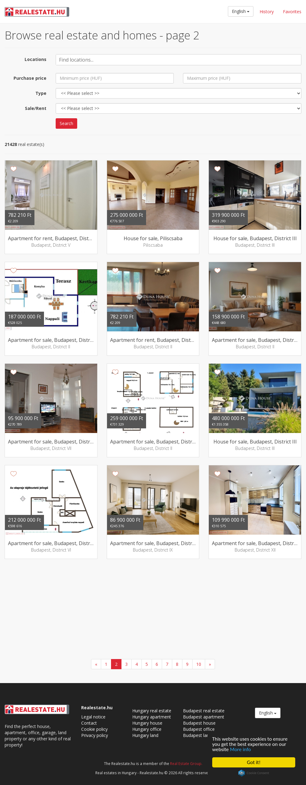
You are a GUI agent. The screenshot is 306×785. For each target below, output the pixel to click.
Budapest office (199, 729)
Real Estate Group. (186, 763)
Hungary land (145, 735)
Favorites (292, 11)
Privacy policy (94, 735)
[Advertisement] (153, 610)
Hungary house (147, 723)
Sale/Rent (35, 108)
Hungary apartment (151, 717)
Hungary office (146, 729)
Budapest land (197, 735)
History (267, 11)
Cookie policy (94, 729)
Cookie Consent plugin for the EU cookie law (253, 773)
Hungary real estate (151, 711)
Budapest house (199, 723)
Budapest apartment (203, 717)
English (240, 11)
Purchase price (30, 78)
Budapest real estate (204, 711)
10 (198, 664)
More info (240, 749)
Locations (35, 59)
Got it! (253, 762)
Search (66, 123)
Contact (89, 723)
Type (40, 93)
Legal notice (93, 717)
